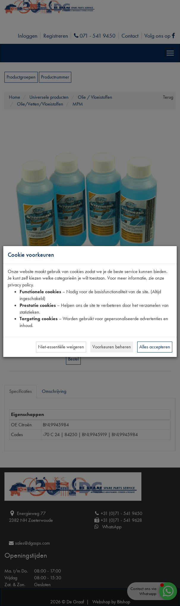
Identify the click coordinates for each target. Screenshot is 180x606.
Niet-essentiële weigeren (61, 347)
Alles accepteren (154, 347)
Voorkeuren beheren (111, 347)
